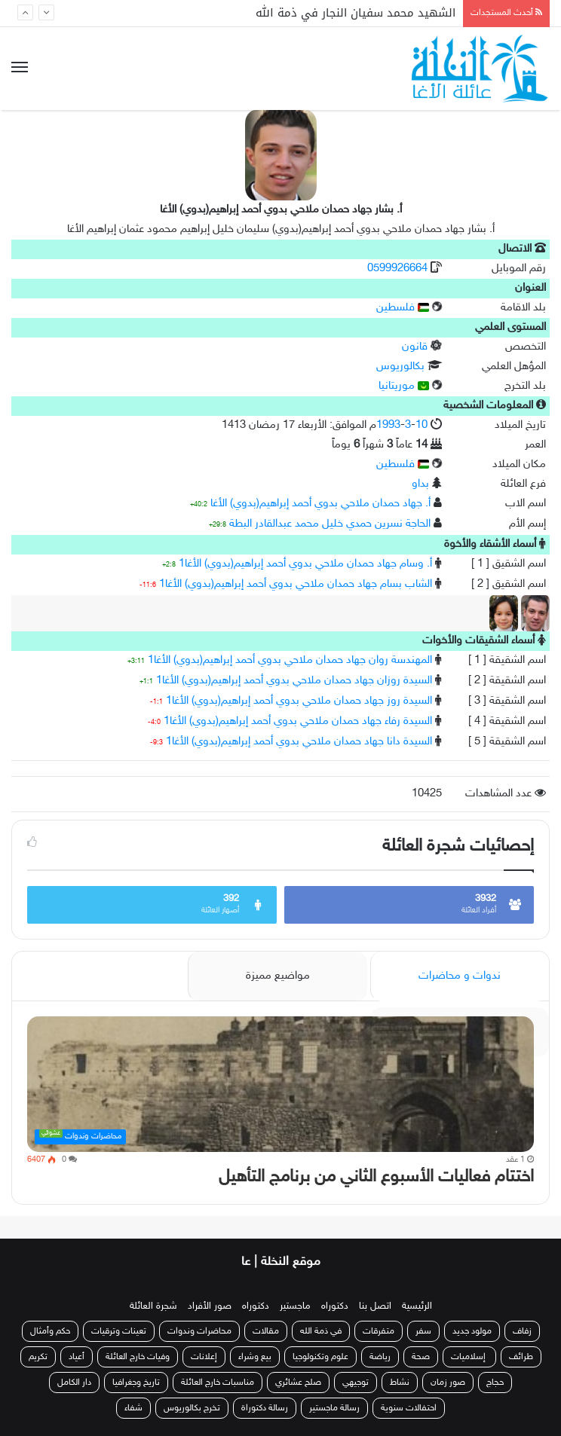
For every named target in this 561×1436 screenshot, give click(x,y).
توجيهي (355, 1382)
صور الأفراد (209, 1306)
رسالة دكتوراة (264, 1408)
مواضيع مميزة (278, 976)
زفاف (522, 1331)
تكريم (38, 1357)
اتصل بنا (375, 1306)
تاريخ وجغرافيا (136, 1382)
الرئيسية (417, 1306)
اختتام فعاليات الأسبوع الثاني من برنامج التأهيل (376, 1177)
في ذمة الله (321, 1331)
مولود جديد (472, 1331)
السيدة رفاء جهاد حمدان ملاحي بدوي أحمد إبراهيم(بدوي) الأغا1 (298, 721)
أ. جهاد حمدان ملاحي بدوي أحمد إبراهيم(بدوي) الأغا (320, 503)
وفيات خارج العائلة (138, 1357)
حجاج (495, 1382)
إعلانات (204, 1357)
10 (421, 425)
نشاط (399, 1382)
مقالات (266, 1331)
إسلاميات (469, 1357)
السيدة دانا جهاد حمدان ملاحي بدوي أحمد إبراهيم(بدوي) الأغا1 (299, 741)
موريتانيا (404, 386)
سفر (423, 1331)
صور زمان (448, 1382)
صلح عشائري (298, 1382)
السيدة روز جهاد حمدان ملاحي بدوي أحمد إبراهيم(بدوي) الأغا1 (299, 701)
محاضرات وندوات (199, 1331)
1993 (388, 425)
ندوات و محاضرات (459, 976)
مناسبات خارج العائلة (217, 1382)
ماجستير (295, 1306)
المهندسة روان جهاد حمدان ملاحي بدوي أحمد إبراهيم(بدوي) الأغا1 (290, 660)
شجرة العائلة (153, 1306)
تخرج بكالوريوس (192, 1408)
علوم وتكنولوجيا (320, 1357)
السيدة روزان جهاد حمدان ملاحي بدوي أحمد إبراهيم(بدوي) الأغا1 (294, 680)
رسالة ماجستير (334, 1408)
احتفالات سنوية (409, 1408)
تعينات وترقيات (118, 1331)
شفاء (133, 1408)
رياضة (380, 1357)
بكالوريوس (400, 366)
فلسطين (402, 307)
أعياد (76, 1357)
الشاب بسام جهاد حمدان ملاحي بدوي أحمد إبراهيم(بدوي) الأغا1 (295, 584)
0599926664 (399, 268)
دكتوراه (334, 1306)
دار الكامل (74, 1382)
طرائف (521, 1357)
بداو (420, 484)
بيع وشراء (254, 1357)
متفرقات (378, 1331)
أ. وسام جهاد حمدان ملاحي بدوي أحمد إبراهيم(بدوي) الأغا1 (305, 564)
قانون (415, 347)
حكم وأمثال (50, 1331)
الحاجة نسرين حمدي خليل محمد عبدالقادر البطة (330, 524)
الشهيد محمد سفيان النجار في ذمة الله (355, 12)
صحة (421, 1357)
